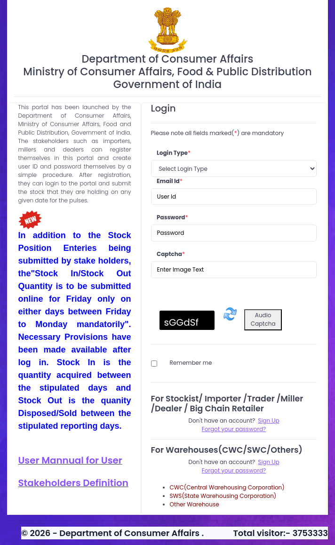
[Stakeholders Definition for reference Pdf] (74, 483)
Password (172, 217)
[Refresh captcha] (230, 314)
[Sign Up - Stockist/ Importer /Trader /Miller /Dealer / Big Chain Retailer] (268, 421)
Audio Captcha (263, 319)
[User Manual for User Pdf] (74, 460)
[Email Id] (234, 196)
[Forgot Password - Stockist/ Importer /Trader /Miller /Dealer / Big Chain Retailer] (234, 429)
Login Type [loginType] (174, 153)
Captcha (171, 254)
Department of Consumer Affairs (130, 533)
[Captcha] (234, 269)
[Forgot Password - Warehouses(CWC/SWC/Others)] (234, 470)
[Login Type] (234, 168)
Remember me (191, 363)
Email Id (170, 181)
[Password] (234, 232)
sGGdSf (181, 322)
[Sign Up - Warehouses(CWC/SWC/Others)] (268, 462)
